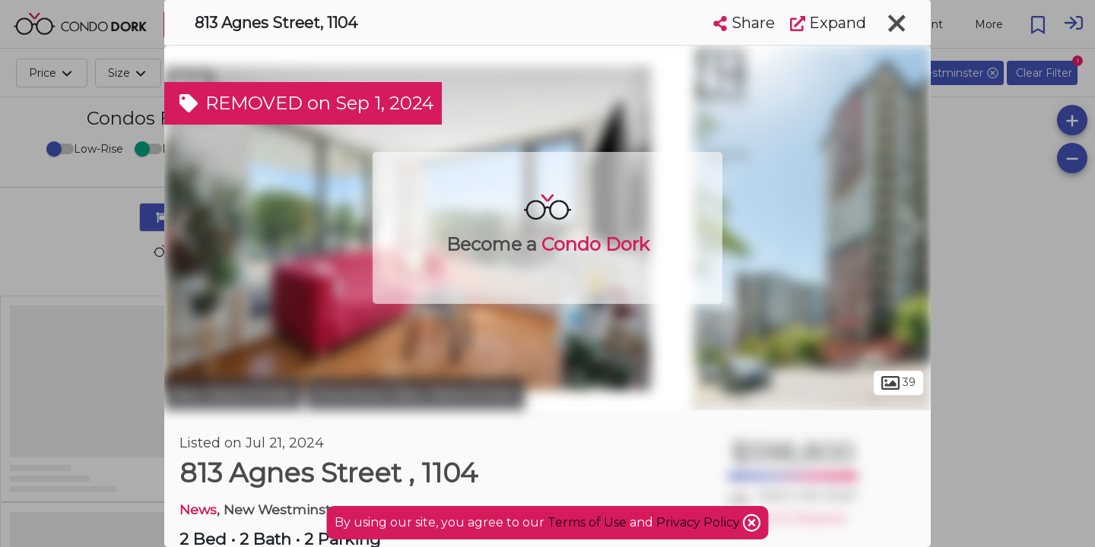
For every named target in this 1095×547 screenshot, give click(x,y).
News (198, 509)
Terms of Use (587, 522)
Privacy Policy (699, 522)
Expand (828, 23)
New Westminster (233, 393)
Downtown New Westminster (415, 393)
